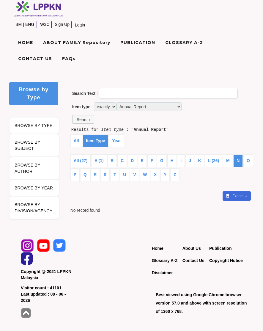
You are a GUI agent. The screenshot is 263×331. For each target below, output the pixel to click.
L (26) (213, 160)
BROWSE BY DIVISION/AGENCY (33, 207)
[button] (83, 119)
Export (235, 196)
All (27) (81, 160)
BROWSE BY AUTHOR (27, 168)
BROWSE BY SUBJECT (27, 145)
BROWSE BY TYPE (34, 125)
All (76, 140)
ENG (29, 24)
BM (18, 24)
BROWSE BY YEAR (34, 188)
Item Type (95, 140)
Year (116, 140)
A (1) (99, 160)
